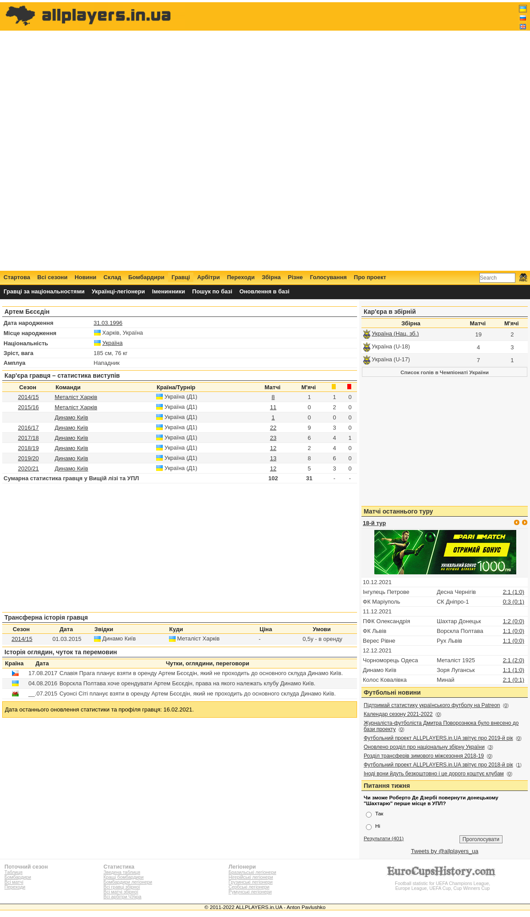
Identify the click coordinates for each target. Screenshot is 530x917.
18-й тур (374, 523)
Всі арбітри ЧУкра (122, 896)
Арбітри (208, 277)
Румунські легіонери (249, 891)
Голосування (328, 277)
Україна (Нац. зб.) (395, 333)
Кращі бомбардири (123, 877)
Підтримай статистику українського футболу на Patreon (432, 705)
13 (273, 458)
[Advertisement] (365, 136)
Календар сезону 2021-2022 (398, 714)
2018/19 (28, 448)
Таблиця (13, 872)
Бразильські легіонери (252, 872)
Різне (295, 277)
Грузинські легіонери (250, 882)
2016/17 (28, 427)
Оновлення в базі (264, 291)
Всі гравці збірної (121, 887)
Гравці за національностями (44, 291)
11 (273, 407)
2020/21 (28, 468)
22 (273, 427)
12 (273, 448)
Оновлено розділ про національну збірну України (424, 747)
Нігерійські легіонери (250, 877)
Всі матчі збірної (120, 891)
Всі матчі (14, 882)
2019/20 (28, 458)
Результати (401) (384, 838)
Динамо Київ (71, 417)
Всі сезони (52, 277)
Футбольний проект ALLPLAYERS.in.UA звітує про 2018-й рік (438, 765)
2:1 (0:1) (513, 679)
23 (273, 438)
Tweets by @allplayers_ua (445, 851)
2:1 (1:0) (513, 592)
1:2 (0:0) (513, 621)
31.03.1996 (108, 323)
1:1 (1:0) (513, 670)
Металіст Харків (76, 397)
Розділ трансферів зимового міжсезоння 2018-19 (424, 756)
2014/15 (28, 397)
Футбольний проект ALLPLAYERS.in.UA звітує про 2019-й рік (438, 738)
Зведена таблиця (121, 872)
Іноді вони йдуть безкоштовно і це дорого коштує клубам (434, 774)
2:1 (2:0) (513, 660)
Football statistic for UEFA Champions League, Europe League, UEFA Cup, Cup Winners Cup (442, 883)
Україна (112, 343)
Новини (85, 277)
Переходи (241, 277)
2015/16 (28, 407)
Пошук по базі (212, 291)
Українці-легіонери (118, 291)
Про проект (370, 277)
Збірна (271, 277)
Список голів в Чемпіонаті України (444, 372)
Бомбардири (146, 277)
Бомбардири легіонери (127, 882)
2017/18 (28, 438)
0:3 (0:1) (513, 601)
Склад (112, 277)
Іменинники (168, 291)
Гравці (181, 277)
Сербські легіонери (248, 887)
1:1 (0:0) (513, 631)
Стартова (17, 277)
